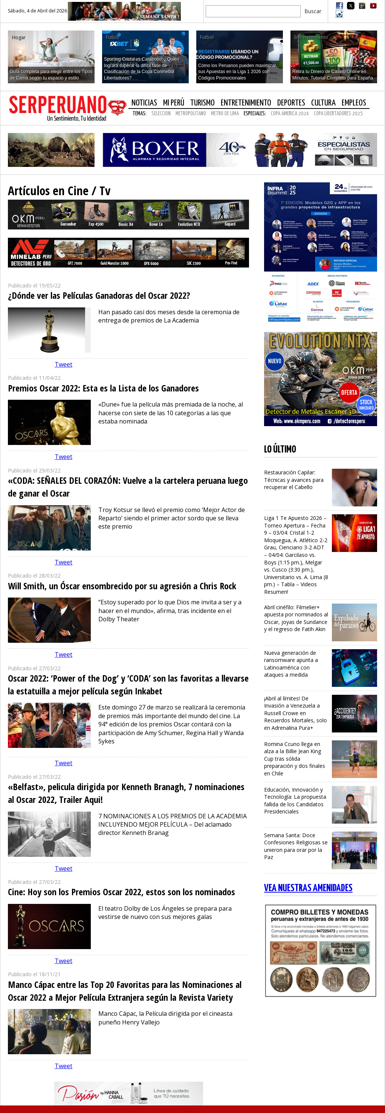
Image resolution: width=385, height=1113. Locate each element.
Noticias (144, 103)
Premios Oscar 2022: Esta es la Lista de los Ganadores (103, 388)
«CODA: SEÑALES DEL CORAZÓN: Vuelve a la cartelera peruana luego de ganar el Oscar (128, 486)
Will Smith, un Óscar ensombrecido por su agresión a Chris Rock (122, 585)
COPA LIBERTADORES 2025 (338, 113)
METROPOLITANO (191, 113)
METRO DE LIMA (225, 113)
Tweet (63, 364)
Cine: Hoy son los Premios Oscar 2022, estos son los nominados (121, 891)
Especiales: (255, 113)
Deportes (291, 103)
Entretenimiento (246, 103)
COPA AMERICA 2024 (290, 113)
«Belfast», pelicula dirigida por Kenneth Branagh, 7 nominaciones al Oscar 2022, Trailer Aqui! (126, 793)
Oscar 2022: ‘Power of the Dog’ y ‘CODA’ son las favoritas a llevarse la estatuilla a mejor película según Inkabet (128, 684)
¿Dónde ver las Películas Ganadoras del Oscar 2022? (99, 295)
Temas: (140, 113)
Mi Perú (173, 103)
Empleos (354, 103)
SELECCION (161, 113)
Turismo (202, 103)
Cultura (323, 103)
